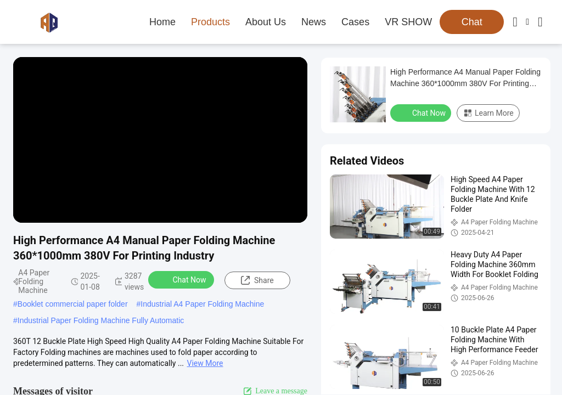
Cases (355, 22)
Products (210, 22)
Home (162, 22)
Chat (472, 21)
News (313, 22)
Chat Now (182, 279)
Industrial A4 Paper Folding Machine (202, 304)
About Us (265, 22)
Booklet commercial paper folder (73, 304)
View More (205, 363)
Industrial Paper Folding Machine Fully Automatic (101, 320)
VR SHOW (408, 21)
